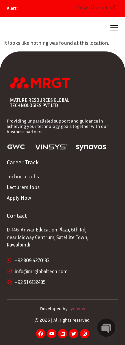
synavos (77, 308)
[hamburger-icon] (114, 28)
